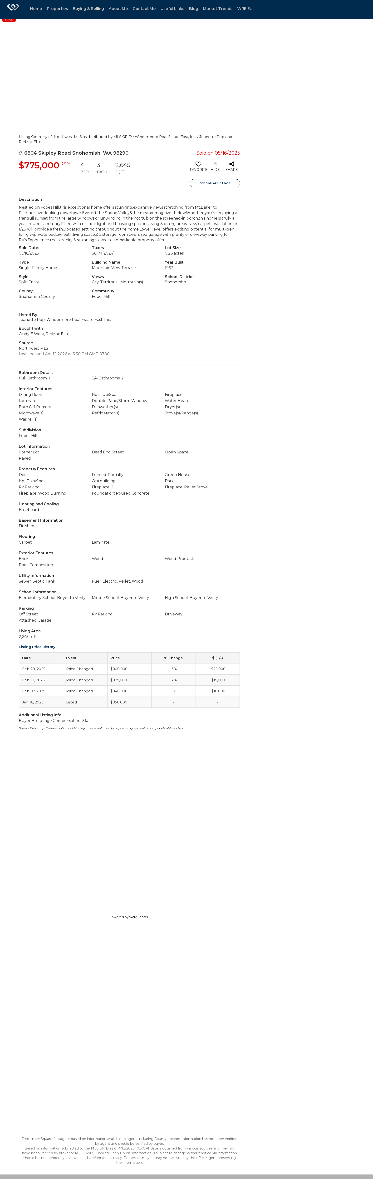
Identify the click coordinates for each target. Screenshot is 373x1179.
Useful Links (172, 8)
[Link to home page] (13, 9)
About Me (118, 8)
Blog (193, 8)
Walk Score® (139, 917)
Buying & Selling (88, 8)
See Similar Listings (215, 183)
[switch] (198, 168)
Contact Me (144, 8)
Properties (57, 8)
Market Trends (217, 8)
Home (36, 8)
